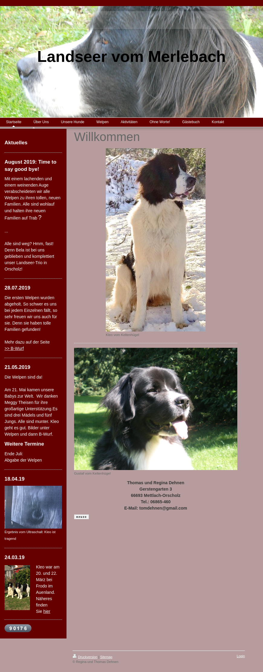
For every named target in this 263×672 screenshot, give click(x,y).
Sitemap (106, 657)
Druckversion (85, 657)
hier (46, 611)
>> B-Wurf (14, 348)
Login (241, 656)
